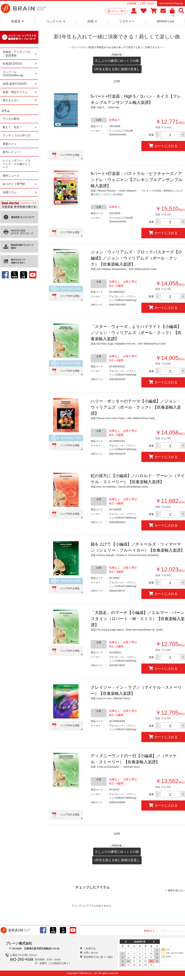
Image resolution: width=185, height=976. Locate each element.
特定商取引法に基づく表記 (98, 957)
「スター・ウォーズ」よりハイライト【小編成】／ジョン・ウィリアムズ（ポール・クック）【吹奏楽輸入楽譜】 (136, 332)
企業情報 (131, 3)
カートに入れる (163, 146)
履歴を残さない (176, 890)
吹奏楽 (17, 21)
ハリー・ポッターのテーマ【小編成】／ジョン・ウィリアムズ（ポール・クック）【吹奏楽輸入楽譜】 (136, 407)
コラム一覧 (118, 10)
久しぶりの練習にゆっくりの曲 (117, 60)
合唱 (92, 21)
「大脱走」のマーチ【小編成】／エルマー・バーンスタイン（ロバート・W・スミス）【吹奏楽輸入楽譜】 (138, 618)
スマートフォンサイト (173, 930)
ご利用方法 (89, 948)
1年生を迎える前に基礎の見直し (117, 69)
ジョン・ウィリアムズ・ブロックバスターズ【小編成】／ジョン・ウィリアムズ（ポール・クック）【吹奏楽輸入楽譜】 (136, 258)
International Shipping (171, 3)
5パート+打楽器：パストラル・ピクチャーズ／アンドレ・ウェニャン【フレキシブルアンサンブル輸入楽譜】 (137, 179)
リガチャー (127, 21)
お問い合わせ (147, 3)
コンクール (55, 21)
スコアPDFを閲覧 (70, 155)
